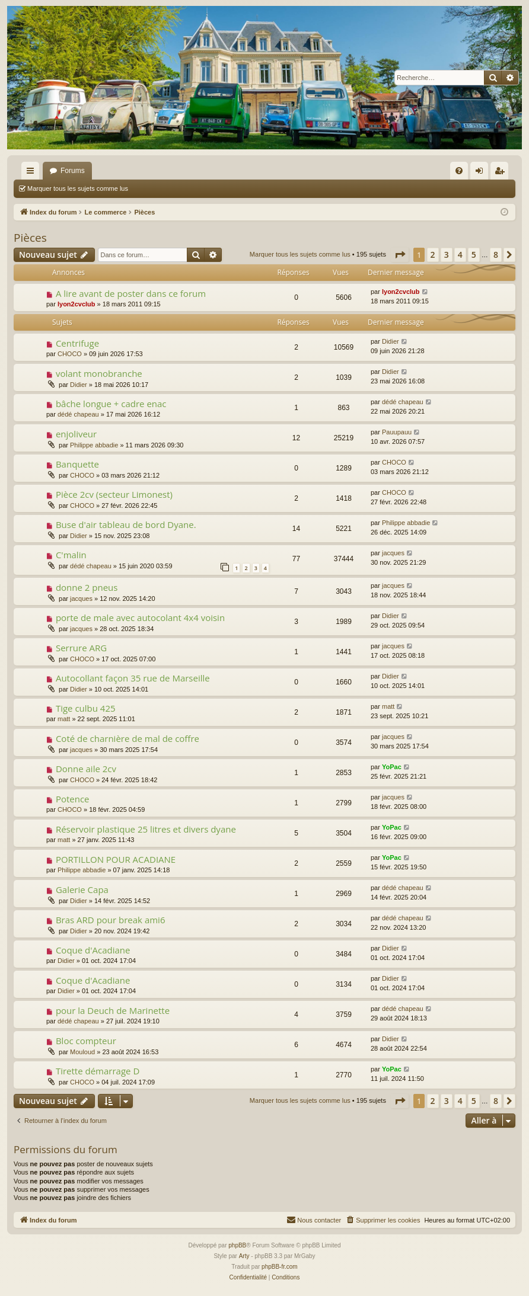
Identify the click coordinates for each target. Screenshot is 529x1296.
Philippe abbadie (94, 445)
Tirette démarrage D (97, 1071)
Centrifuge (77, 343)
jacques (393, 552)
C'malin (71, 555)
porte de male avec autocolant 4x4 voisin (140, 617)
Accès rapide (32, 173)
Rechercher (162, 188)
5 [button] (473, 254)
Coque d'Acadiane (93, 950)
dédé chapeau (78, 414)
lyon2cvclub (76, 304)
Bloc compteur (86, 1041)
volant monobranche (99, 373)
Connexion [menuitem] (482, 173)
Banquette (77, 464)
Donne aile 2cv (86, 769)
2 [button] (433, 254)
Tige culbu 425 (86, 708)
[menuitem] (459, 171)
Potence (73, 799)
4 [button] (460, 254)
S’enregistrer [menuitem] (502, 173)
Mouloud (82, 1051)
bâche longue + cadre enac (111, 403)
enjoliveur (76, 434)
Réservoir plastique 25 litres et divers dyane (146, 829)
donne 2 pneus (87, 587)
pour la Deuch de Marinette (113, 1010)
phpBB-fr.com (280, 1266)
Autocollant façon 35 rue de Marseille (133, 678)
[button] (400, 255)
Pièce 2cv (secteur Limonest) (114, 494)
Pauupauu (397, 432)
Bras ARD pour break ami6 (110, 920)
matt (64, 718)
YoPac (391, 766)
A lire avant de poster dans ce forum (131, 293)
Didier (390, 341)
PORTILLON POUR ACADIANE (116, 859)
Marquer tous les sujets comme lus (77, 188)
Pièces (30, 237)
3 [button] (446, 254)
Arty (244, 1256)
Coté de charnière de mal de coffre (127, 738)
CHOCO (70, 353)
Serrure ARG (81, 648)
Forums (72, 171)
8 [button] (495, 254)
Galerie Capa (82, 889)
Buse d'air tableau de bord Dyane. (126, 524)
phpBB (237, 1245)
